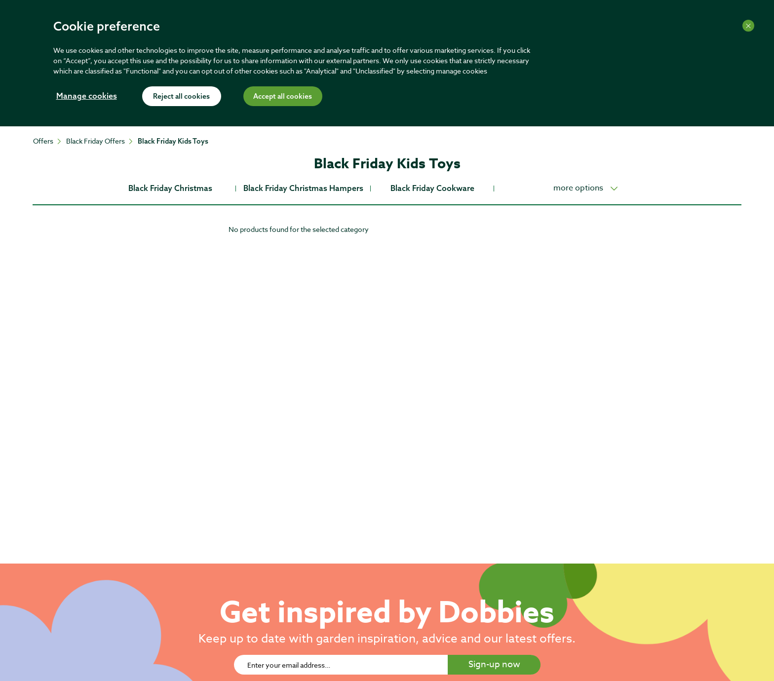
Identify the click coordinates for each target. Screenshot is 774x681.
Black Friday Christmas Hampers (303, 188)
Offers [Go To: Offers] (43, 141)
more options (578, 188)
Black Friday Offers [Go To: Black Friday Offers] (95, 141)
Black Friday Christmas (170, 188)
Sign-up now (494, 664)
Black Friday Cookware (432, 188)
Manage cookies (86, 97)
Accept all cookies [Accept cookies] (282, 96)
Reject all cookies (181, 96)
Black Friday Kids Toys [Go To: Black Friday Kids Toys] (173, 141)
